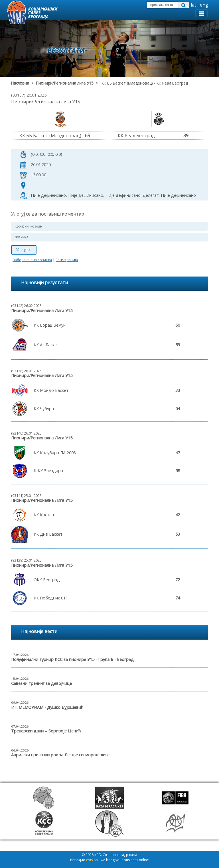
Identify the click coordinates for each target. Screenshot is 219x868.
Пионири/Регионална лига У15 (65, 83)
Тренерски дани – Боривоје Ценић (46, 731)
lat (193, 5)
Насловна (20, 83)
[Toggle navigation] (201, 13)
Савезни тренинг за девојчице (41, 683)
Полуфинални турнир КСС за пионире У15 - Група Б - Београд (72, 659)
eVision (92, 859)
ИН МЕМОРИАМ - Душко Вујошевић (47, 707)
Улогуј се (23, 249)
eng (204, 5)
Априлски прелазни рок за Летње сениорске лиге (60, 755)
